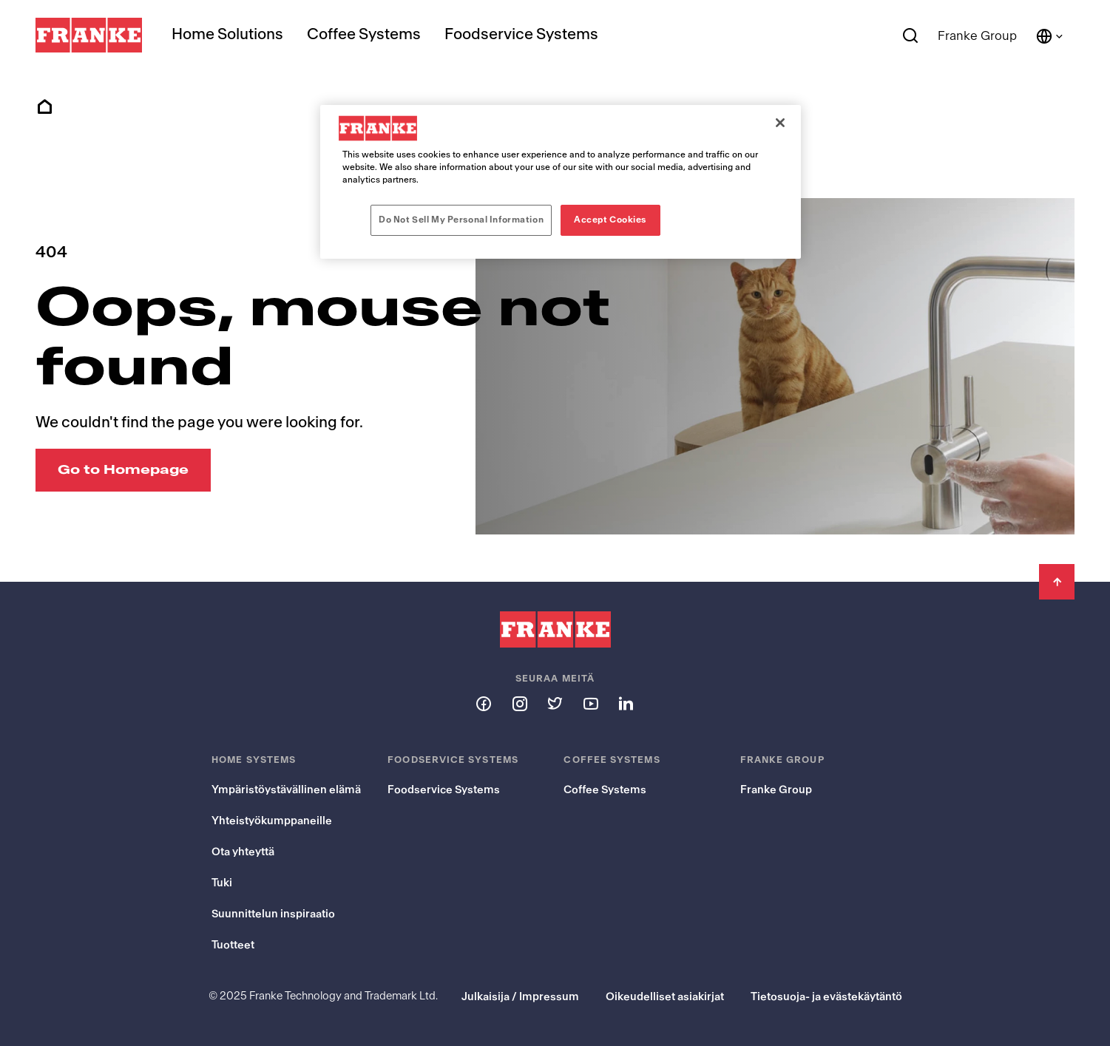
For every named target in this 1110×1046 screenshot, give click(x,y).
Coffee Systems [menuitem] (364, 34)
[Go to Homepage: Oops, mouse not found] (123, 470)
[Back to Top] (1057, 582)
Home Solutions (227, 34)
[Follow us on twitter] (555, 703)
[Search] (910, 36)
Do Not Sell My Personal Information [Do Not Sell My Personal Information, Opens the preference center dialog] (461, 219)
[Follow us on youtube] (590, 703)
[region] (560, 182)
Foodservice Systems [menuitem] (521, 34)
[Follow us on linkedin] (625, 703)
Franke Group (977, 36)
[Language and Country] (1050, 36)
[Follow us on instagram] (519, 703)
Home (44, 107)
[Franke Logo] (88, 35)
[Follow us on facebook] (484, 703)
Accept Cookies (610, 219)
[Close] (780, 122)
